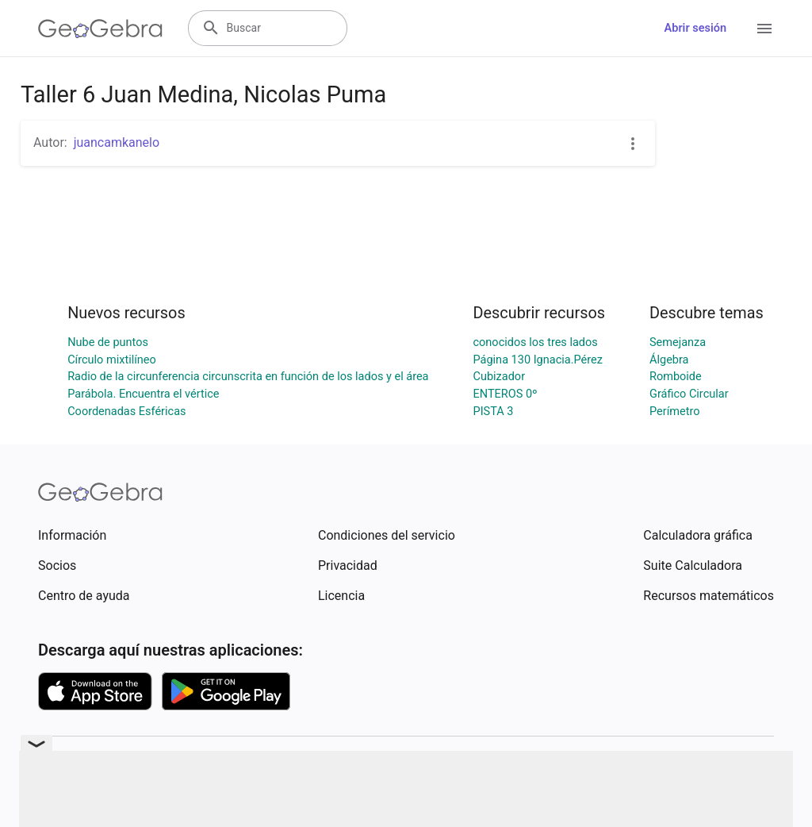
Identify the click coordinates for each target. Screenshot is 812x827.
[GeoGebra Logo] (100, 28)
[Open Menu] (764, 28)
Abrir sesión (695, 28)
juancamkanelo (116, 142)
